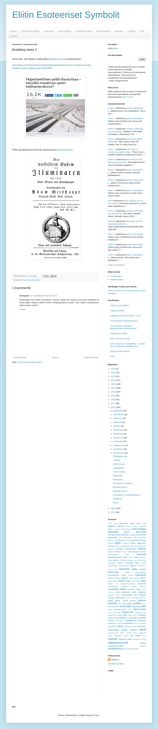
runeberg (142, 615)
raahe (129, 609)
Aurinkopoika (118, 468)
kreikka (143, 569)
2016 (113, 407)
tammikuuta (118, 453)
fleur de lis (135, 546)
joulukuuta (118, 411)
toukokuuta (118, 437)
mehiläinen (124, 586)
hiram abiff (126, 552)
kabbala (120, 563)
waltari (131, 649)
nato (118, 595)
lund (116, 584)
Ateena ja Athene (64, 150)
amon (128, 526)
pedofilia (112, 603)
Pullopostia (117, 479)
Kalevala (119, 31)
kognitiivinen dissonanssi (118, 566)
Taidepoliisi (117, 475)
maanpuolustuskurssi (127, 584)
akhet (132, 523)
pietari (120, 603)
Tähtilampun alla (120, 456)
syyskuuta (118, 422)
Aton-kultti (48, 31)
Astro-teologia (64, 31)
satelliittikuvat (131, 620)
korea (115, 569)
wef (136, 649)
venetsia (142, 646)
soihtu (134, 626)
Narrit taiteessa (103, 31)
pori (144, 603)
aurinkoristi (141, 535)
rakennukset (139, 609)
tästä (115, 48)
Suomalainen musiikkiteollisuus (124, 321)
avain (120, 537)
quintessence (120, 609)
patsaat (142, 600)
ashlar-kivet (125, 529)
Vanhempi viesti (91, 357)
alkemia (120, 526)
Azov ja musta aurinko (120, 351)
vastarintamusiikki (116, 646)
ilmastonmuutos (115, 557)
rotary (144, 612)
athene (127, 532)
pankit (133, 600)
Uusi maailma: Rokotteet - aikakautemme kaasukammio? (123, 327)
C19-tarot (120, 540)
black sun (112, 540)
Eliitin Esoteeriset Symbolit (66, 15)
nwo (135, 595)
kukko (127, 572)
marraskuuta (119, 414)
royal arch (132, 615)
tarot (142, 629)
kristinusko (113, 572)
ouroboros (139, 598)
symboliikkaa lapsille (118, 630)
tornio (135, 633)
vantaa (143, 639)
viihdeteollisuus (116, 648)
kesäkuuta (118, 434)
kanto (143, 563)
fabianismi (141, 543)
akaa (115, 523)
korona (124, 569)
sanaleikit (142, 618)
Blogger (96, 715)
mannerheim (113, 586)
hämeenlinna (113, 554)
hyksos (135, 551)
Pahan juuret (127, 97)
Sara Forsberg (119, 472)
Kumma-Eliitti (140, 572)
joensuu (137, 560)
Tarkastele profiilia (116, 664)
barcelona (142, 537)
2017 (113, 403)
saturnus (111, 623)
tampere (133, 630)
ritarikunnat (127, 612)
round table (122, 615)
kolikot (133, 565)
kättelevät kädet (114, 578)
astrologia (113, 532)
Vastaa (22, 309)
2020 (113, 392)
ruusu (110, 618)
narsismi (111, 595)
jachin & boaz (119, 560)
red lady (116, 612)
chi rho (128, 540)
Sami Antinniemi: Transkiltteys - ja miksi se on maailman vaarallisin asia (127, 345)
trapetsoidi (142, 633)
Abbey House (119, 464)
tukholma (117, 636)
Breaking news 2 (120, 491)
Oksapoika (117, 499)
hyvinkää (142, 552)
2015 (113, 508)
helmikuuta (118, 449)
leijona (121, 581)
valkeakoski (136, 639)
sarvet (110, 620)
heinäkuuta (118, 430)
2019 (113, 395)
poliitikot (137, 603)
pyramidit (136, 606)
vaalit (129, 639)
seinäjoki (119, 623)
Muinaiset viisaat (83, 31)
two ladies (135, 635)
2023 (113, 380)
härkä (127, 554)
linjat (128, 581)
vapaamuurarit (118, 642)
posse (117, 606)
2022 (113, 384)
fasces (118, 546)
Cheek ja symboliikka (119, 305)
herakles (111, 552)
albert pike (141, 523)
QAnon (110, 609)
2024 (112, 356)
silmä (120, 626)
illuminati (26, 280)
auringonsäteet (114, 535)
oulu (133, 598)
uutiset (37, 280)
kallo (137, 563)
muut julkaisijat (123, 592)
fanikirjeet (111, 546)
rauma (110, 612)
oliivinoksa (119, 598)
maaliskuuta (118, 445)
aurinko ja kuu (128, 535)
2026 (113, 369)
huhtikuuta (118, 441)
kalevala (129, 563)
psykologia (125, 606)
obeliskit (142, 595)
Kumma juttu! (116, 276)
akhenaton (123, 523)
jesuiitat (130, 560)
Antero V (112, 108)
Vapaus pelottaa (117, 310)
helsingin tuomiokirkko (125, 549)
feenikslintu (125, 546)
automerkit (112, 537)
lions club (136, 581)
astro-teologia (139, 529)
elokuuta (117, 426)
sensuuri (137, 623)
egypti (117, 543)
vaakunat (122, 639)
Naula (115, 503)
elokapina (125, 543)
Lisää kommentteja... (117, 265)
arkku (110, 529)
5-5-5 (110, 523)
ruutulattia (132, 618)
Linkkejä (131, 31)
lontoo (110, 584)
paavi (110, 600)
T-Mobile (116, 460)
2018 (113, 399)
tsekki (110, 636)
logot (143, 581)
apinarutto (142, 526)
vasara (143, 643)
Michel (111, 201)
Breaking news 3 (120, 487)
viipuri (127, 649)
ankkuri (134, 526)
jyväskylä (111, 563)
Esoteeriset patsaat (30, 31)
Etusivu (13, 31)
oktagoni (111, 598)
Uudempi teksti (19, 357)
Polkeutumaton (117, 279)
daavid (134, 540)
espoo (133, 543)
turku (126, 636)
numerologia (126, 595)
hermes (118, 551)
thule (122, 633)
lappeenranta (112, 581)
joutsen (143, 560)
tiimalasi (128, 633)
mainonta (142, 584)
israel (136, 557)
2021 (113, 388)
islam (131, 557)
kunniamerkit (113, 575)
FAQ (142, 31)
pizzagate (128, 603)
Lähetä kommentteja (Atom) (29, 362)
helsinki (142, 548)
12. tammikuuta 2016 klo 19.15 (43, 296)
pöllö (32, 280)
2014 (113, 512)
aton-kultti (141, 532)
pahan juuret (121, 600)
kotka (134, 569)
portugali (111, 606)
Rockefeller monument (122, 483)
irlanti (125, 557)
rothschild (111, 615)
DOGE (110, 543)
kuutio (130, 575)
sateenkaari (119, 620)
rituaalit (138, 612)
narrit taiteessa (139, 592)
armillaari (116, 529)
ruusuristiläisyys (120, 618)
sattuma (142, 620)
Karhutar (111, 221)
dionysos (142, 540)
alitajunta (112, 526)
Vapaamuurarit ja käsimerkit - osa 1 (125, 315)
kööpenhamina (134, 578)
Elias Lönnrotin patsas (120, 338)
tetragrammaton (113, 633)
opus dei (128, 598)
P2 (145, 598)
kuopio (123, 575)
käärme (124, 578)
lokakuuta (117, 418)
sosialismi (141, 626)
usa (144, 636)
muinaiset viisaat (117, 589)
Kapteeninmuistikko (118, 333)
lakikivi (143, 578)
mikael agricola (138, 586)
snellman (127, 626)
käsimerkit (140, 575)
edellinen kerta (58, 59)
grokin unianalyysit (134, 108)
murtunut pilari (133, 589)
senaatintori (128, 623)
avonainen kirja (130, 537)
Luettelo (13, 36)
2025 (113, 372)
